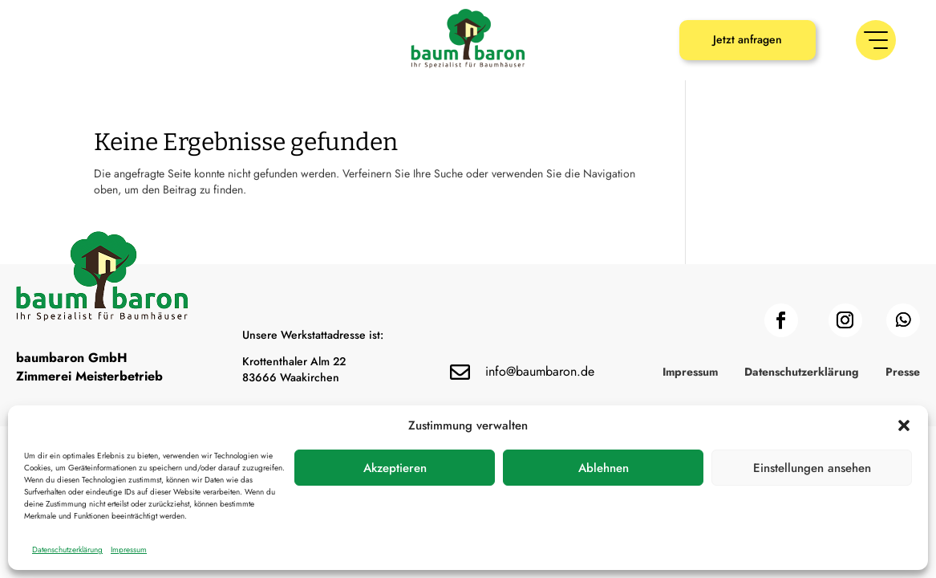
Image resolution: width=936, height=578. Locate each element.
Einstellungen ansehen (812, 468)
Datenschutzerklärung (67, 549)
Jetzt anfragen (747, 39)
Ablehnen (603, 468)
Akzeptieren (395, 468)
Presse (902, 373)
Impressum (129, 549)
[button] (904, 425)
